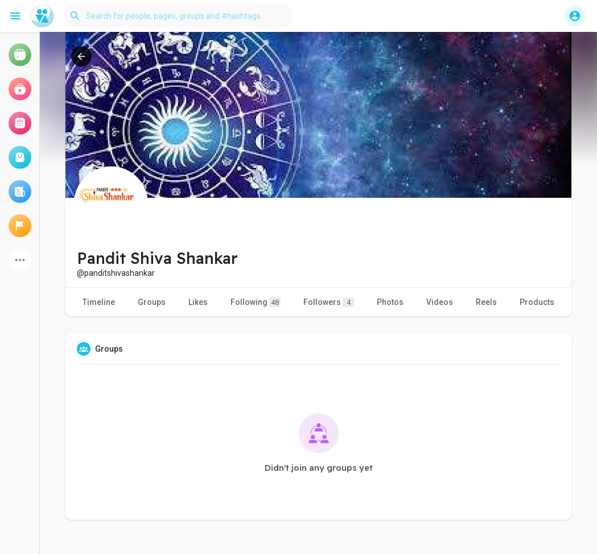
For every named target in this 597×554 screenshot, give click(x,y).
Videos (439, 302)
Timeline (99, 302)
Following (255, 302)
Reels (486, 302)
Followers (328, 302)
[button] (179, 16)
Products (537, 302)
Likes (198, 302)
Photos (390, 302)
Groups (152, 302)
